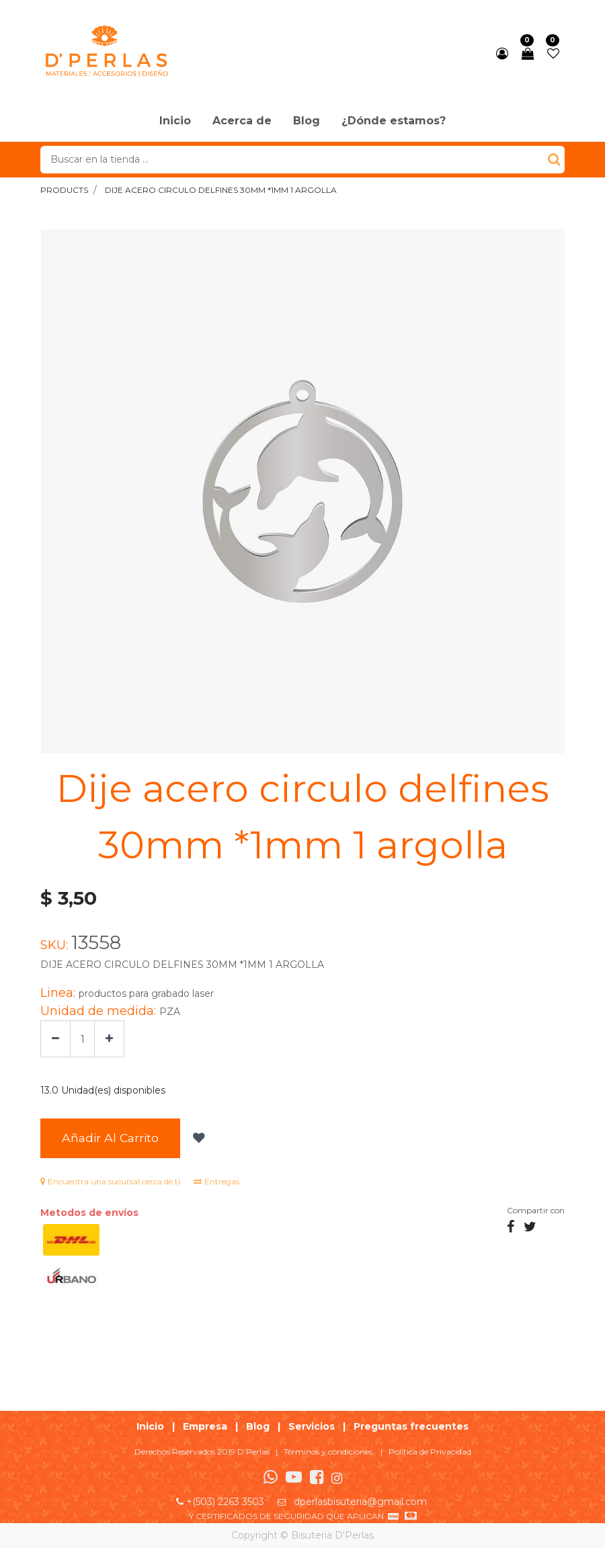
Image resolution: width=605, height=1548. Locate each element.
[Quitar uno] (55, 1038)
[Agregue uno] (109, 1038)
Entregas (216, 1181)
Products (64, 190)
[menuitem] (175, 121)
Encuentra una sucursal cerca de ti (110, 1181)
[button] (197, 1139)
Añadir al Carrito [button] (110, 1138)
